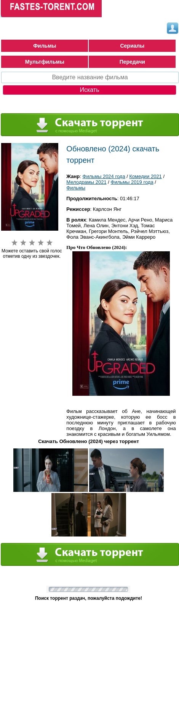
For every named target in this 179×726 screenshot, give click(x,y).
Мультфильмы (44, 62)
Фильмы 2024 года (104, 176)
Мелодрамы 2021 (86, 182)
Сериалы (132, 46)
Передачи (132, 62)
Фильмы (44, 46)
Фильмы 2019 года (132, 182)
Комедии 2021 (145, 176)
